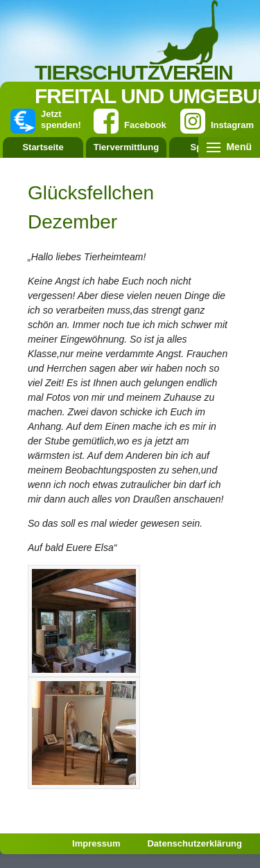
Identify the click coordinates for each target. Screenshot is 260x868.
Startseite (42, 147)
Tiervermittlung (126, 147)
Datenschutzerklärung (194, 843)
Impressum (96, 843)
